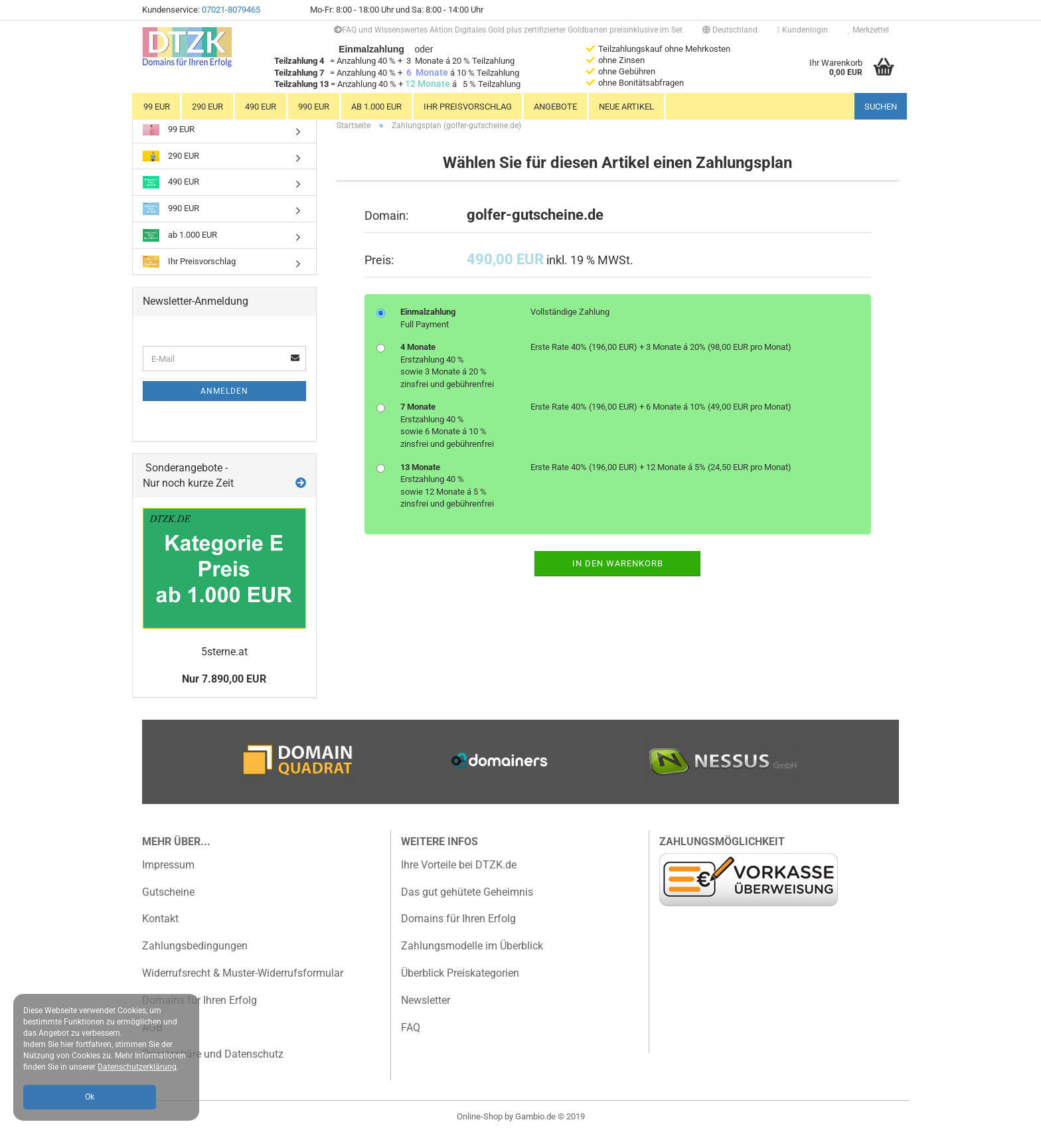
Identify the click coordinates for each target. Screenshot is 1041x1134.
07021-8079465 (231, 10)
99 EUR (156, 107)
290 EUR (207, 107)
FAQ (410, 1027)
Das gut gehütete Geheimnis (467, 892)
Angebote (555, 107)
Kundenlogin (802, 30)
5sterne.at (224, 651)
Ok (89, 1096)
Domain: (386, 215)
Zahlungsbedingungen (195, 945)
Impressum (168, 864)
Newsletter (425, 1000)
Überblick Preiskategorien (460, 973)
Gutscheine (168, 892)
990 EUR (313, 107)
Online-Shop (480, 1116)
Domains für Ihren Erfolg (199, 1000)
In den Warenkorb (617, 563)
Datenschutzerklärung (137, 1067)
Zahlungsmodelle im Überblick (472, 945)
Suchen (880, 107)
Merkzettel (868, 30)
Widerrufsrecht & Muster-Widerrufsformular (242, 973)
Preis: (379, 260)
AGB (152, 1027)
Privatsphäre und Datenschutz (212, 1054)
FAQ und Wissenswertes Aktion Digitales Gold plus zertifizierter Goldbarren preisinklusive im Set (508, 30)
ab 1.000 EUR (376, 107)
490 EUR (260, 107)
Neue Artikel (626, 107)
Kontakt (160, 918)
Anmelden (224, 391)
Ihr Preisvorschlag (468, 107)
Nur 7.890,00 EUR (224, 679)
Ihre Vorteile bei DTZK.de (459, 864)
